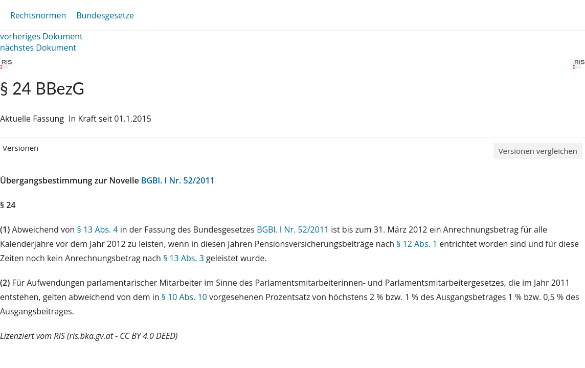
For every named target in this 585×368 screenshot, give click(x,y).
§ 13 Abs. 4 (97, 229)
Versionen (20, 148)
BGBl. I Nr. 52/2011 (178, 180)
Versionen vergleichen (538, 151)
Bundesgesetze (105, 15)
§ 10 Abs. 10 (184, 297)
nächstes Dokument (38, 47)
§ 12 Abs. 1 (416, 243)
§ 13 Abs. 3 (183, 258)
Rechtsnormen (38, 15)
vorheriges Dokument (41, 36)
